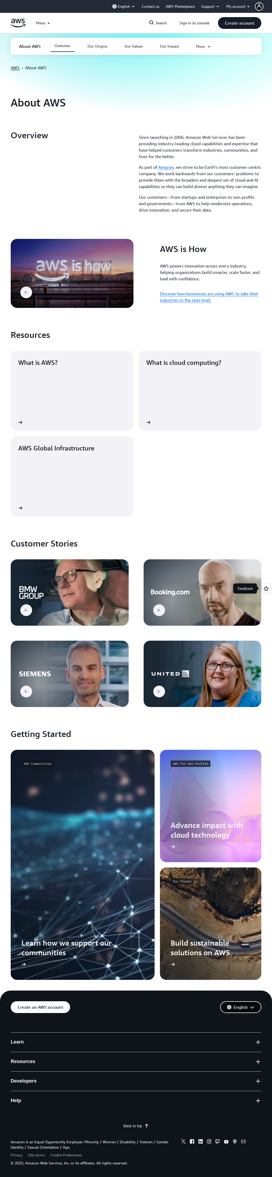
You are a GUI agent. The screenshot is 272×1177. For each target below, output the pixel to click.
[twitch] (218, 1142)
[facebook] (192, 1142)
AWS (15, 67)
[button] (263, 6)
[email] (243, 1142)
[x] (183, 1142)
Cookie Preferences (66, 1155)
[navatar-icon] (259, 6)
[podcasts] (235, 1142)
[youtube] (226, 1142)
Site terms (36, 1155)
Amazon (166, 167)
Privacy (16, 1155)
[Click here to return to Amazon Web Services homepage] (18, 26)
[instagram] (209, 1142)
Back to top (135, 1126)
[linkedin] (200, 1142)
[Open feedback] (266, 588)
